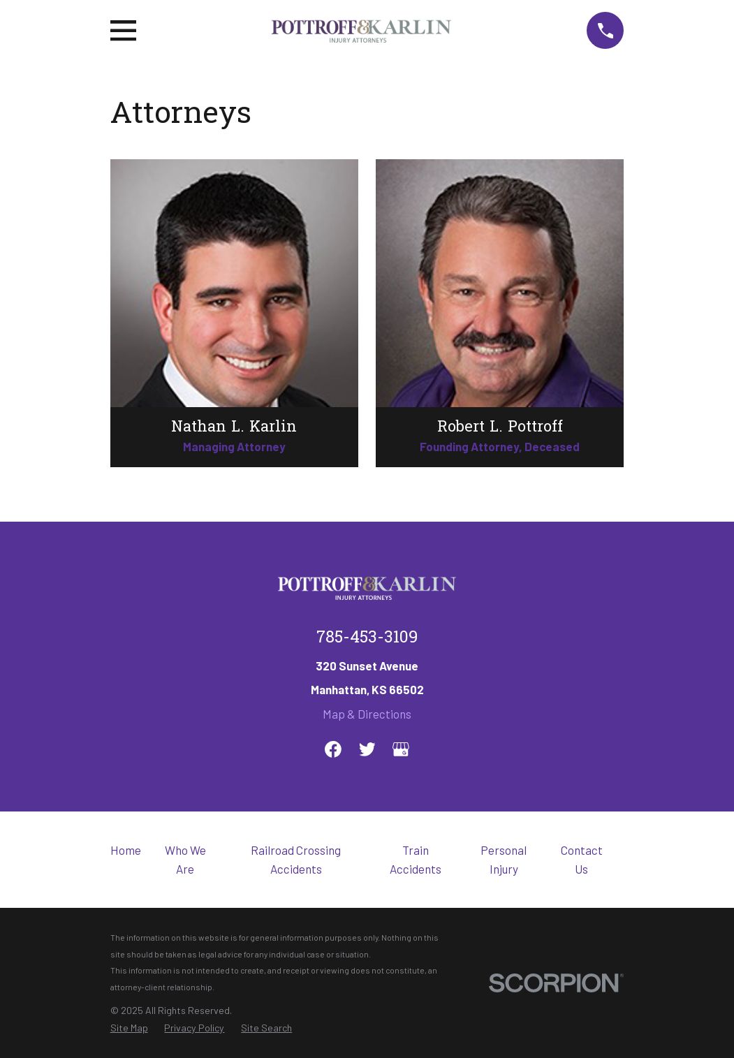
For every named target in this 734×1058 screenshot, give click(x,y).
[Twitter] (367, 749)
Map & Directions (367, 714)
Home (125, 850)
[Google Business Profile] (400, 749)
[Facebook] (333, 749)
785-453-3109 (367, 638)
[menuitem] (129, 1028)
